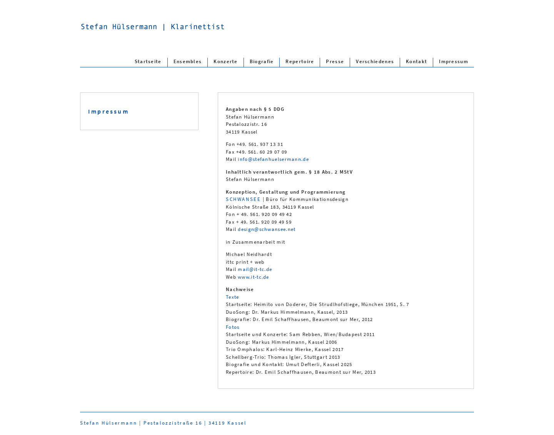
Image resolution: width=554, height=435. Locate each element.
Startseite (148, 61)
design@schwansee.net (266, 229)
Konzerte (225, 61)
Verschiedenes (375, 61)
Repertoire (299, 61)
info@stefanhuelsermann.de (273, 159)
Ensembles (188, 61)
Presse (335, 61)
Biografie (262, 61)
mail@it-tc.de (255, 269)
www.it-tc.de (253, 277)
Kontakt (416, 61)
